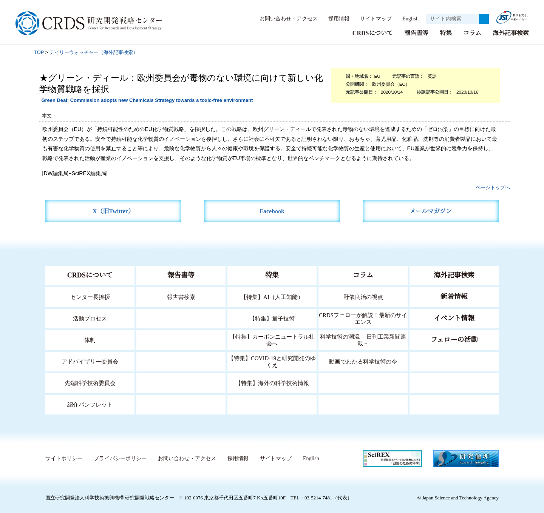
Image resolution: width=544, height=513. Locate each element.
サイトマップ (371, 18)
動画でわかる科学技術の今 (363, 361)
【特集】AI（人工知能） (272, 296)
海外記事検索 (511, 32)
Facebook (272, 210)
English (408, 18)
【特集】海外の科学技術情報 (272, 383)
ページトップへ (493, 187)
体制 (90, 340)
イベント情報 (454, 318)
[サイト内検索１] (452, 19)
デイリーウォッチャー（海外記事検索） (93, 52)
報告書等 (416, 32)
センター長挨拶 (90, 296)
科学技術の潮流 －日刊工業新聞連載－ (363, 339)
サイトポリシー (63, 458)
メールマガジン (431, 210)
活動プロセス (90, 318)
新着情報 (454, 296)
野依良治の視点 (363, 296)
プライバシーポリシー (119, 458)
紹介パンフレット (90, 404)
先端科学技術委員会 (90, 383)
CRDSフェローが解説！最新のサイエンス (363, 318)
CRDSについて (372, 32)
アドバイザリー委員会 (90, 361)
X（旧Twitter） (113, 210)
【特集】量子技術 (272, 318)
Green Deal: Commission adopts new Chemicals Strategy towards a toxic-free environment (147, 100)
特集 (446, 32)
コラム (472, 32)
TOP (39, 52)
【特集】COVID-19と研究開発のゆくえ (272, 361)
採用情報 (335, 18)
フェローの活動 (454, 339)
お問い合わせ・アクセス (285, 18)
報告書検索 (181, 296)
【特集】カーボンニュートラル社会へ (272, 339)
